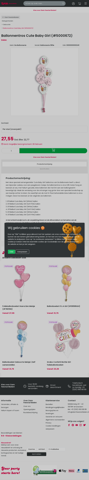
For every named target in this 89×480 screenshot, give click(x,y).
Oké (11, 251)
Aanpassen (22, 251)
